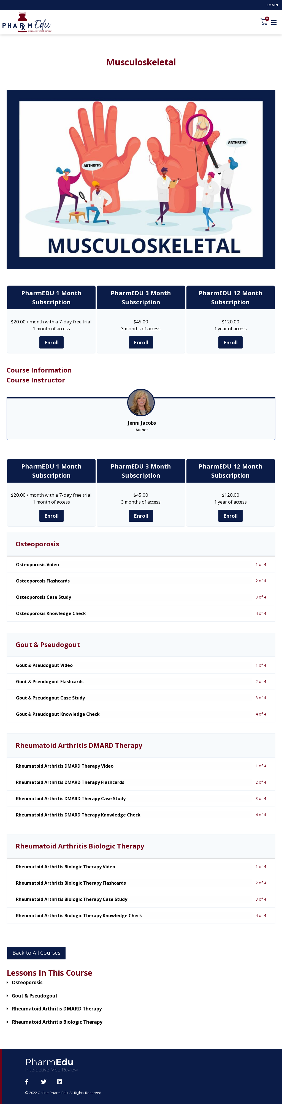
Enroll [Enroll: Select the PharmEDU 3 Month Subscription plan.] (141, 342)
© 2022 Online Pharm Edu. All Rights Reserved (64, 1092)
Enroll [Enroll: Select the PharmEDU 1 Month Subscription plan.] (51, 342)
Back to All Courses (36, 952)
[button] (273, 22)
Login (272, 4)
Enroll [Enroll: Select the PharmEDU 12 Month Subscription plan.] (230, 342)
